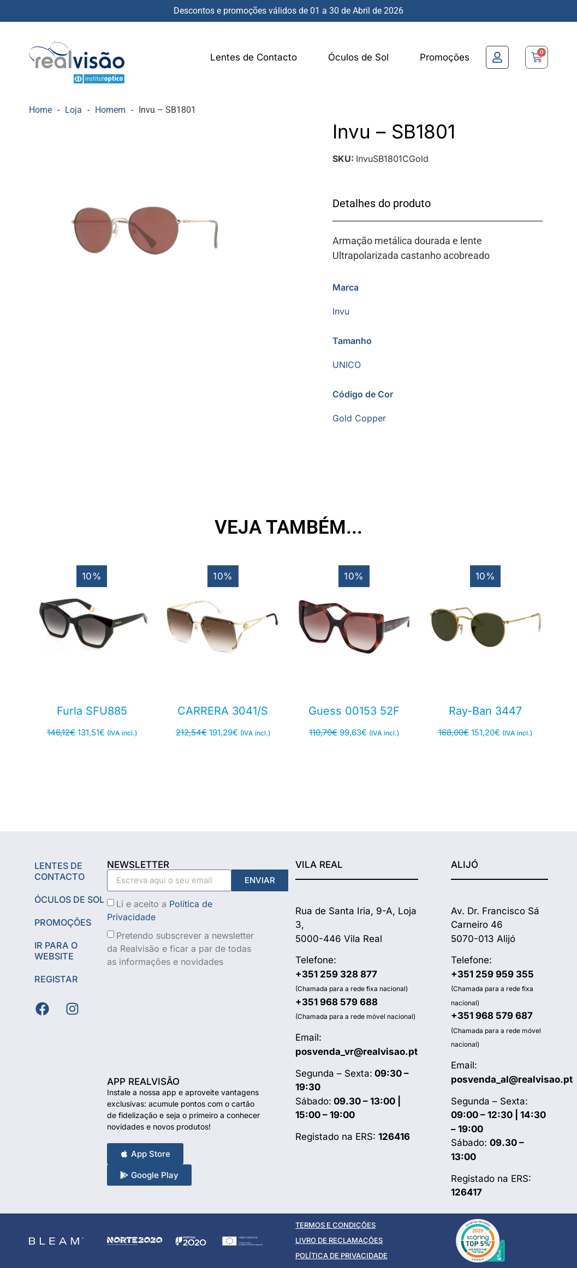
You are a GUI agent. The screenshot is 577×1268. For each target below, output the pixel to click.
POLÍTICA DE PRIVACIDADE (341, 1255)
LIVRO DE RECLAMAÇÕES (339, 1240)
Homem (110, 110)
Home (40, 110)
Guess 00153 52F (354, 710)
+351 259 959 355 (492, 974)
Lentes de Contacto (253, 57)
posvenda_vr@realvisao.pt (356, 1051)
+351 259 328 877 (336, 974)
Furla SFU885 (92, 710)
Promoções (444, 57)
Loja (73, 110)
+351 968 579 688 (336, 1002)
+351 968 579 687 (492, 1015)
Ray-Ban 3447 (485, 710)
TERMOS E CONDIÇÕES (335, 1225)
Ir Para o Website (57, 962)
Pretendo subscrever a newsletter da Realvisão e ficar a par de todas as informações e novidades (180, 948)
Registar (57, 990)
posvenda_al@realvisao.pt (512, 1079)
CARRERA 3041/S (222, 710)
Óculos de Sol (358, 57)
